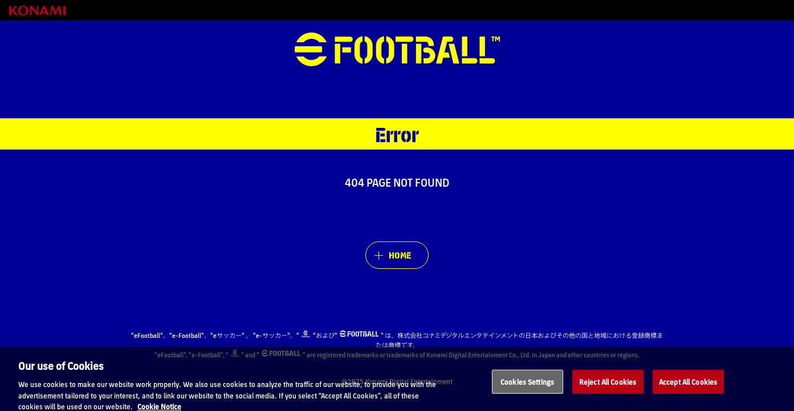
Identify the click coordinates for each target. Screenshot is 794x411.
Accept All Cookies (688, 385)
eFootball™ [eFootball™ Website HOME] (397, 49)
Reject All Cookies (607, 385)
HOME (400, 254)
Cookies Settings (527, 385)
